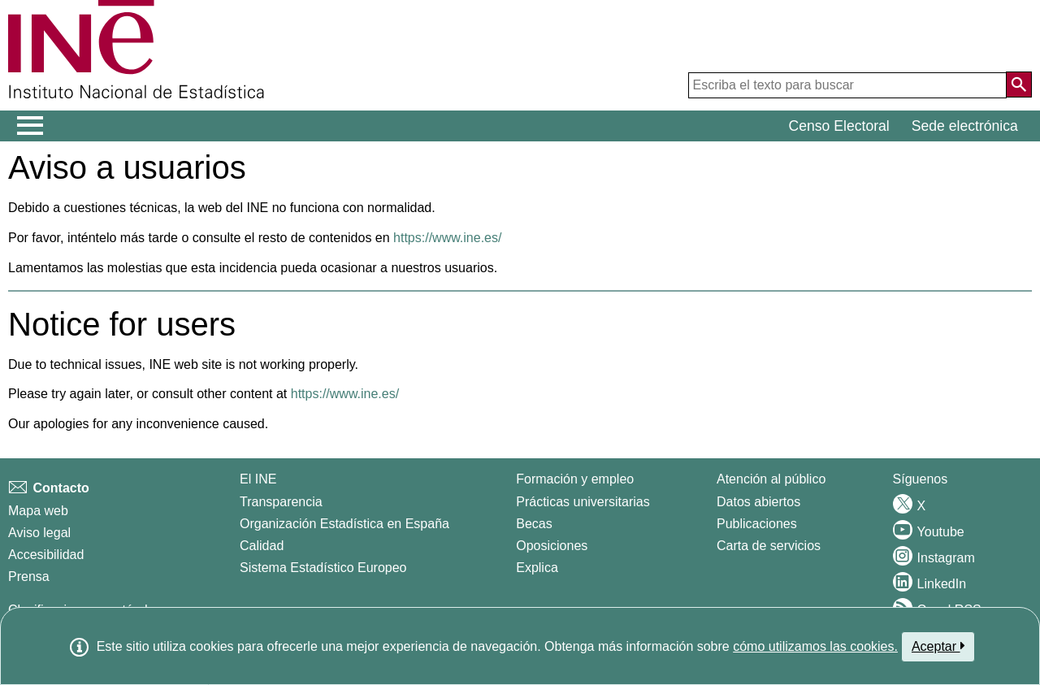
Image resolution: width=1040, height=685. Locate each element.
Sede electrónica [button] (965, 126)
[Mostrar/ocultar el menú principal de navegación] (30, 126)
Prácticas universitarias (583, 502)
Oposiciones (551, 546)
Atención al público (771, 479)
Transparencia (281, 502)
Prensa (29, 576)
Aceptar (938, 646)
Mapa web (38, 511)
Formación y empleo (575, 479)
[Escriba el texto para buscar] (847, 85)
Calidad (262, 546)
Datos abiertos (758, 502)
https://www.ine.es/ (447, 238)
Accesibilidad (46, 554)
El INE (258, 479)
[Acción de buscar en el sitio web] (1019, 85)
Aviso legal (39, 533)
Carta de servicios (769, 546)
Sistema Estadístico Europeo (323, 567)
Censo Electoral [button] (839, 126)
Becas (534, 524)
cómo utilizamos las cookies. (815, 646)
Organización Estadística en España (344, 524)
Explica (537, 567)
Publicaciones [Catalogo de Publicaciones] (757, 524)
